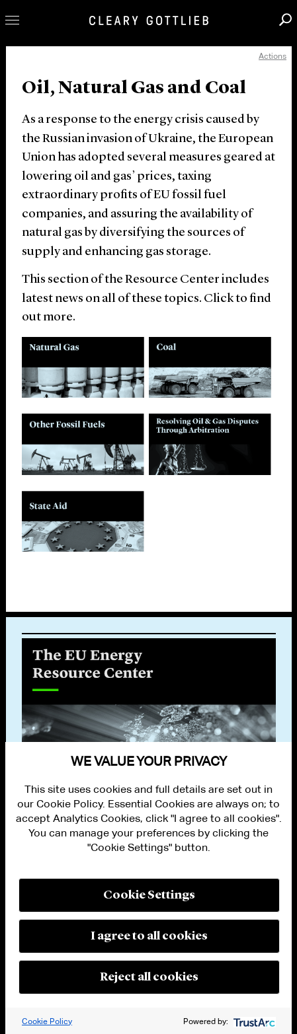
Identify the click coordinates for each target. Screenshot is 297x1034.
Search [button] (285, 19)
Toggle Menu (12, 20)
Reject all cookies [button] (149, 977)
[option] (149, 706)
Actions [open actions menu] (272, 56)
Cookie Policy (47, 1021)
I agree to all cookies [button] (149, 936)
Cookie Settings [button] (149, 895)
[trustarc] (253, 1021)
